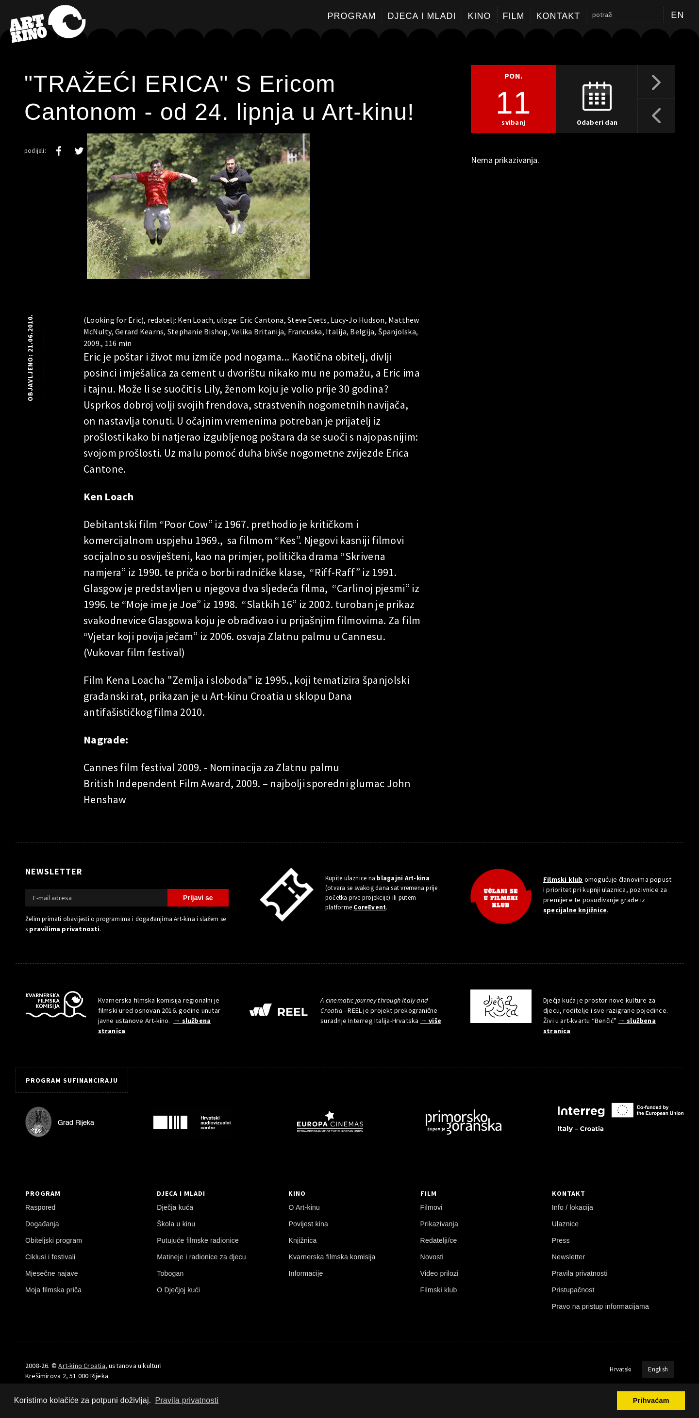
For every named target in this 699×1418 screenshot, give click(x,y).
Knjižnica (302, 1240)
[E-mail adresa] (96, 898)
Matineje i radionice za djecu (201, 1257)
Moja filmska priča (53, 1290)
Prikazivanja (439, 1224)
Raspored (40, 1207)
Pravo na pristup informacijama (600, 1306)
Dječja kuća (175, 1207)
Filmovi (431, 1207)
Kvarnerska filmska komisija (331, 1257)
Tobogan (170, 1273)
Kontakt (558, 16)
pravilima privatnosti (64, 928)
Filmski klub (563, 879)
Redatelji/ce (438, 1240)
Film (514, 16)
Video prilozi (439, 1273)
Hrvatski (621, 1369)
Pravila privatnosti (580, 1273)
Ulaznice (565, 1224)
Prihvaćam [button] (651, 1400)
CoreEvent (369, 907)
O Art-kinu (304, 1207)
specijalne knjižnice (575, 910)
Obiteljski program (53, 1240)
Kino (479, 16)
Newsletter (568, 1257)
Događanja (42, 1224)
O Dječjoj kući (178, 1290)
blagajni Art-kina (403, 878)
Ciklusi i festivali (50, 1257)
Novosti (432, 1257)
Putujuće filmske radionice (198, 1240)
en (677, 15)
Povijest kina (308, 1224)
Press (561, 1240)
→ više (430, 1020)
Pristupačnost (573, 1290)
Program (351, 16)
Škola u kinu (176, 1224)
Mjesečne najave (51, 1273)
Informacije (305, 1273)
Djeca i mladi (421, 16)
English (658, 1369)
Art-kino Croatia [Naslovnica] (81, 1365)
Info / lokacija (572, 1207)
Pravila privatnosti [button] (186, 1400)
